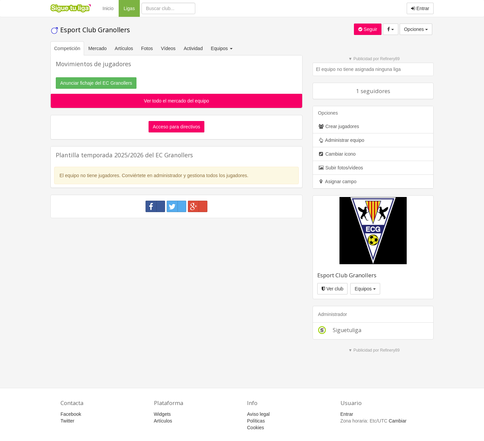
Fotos (147, 48)
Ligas (132, 8)
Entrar (420, 8)
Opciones (416, 29)
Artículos (124, 48)
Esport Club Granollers (90, 29)
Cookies (255, 427)
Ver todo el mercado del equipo (176, 101)
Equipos (365, 288)
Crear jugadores (338, 126)
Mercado (97, 48)
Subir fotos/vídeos (340, 167)
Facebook (71, 414)
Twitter (67, 421)
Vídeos (168, 48)
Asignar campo (337, 181)
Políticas (256, 421)
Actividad (193, 48)
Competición (67, 48)
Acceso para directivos (176, 126)
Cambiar (397, 421)
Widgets (162, 414)
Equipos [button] (222, 48)
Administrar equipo (341, 140)
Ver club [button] (332, 288)
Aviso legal (258, 414)
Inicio (108, 8)
